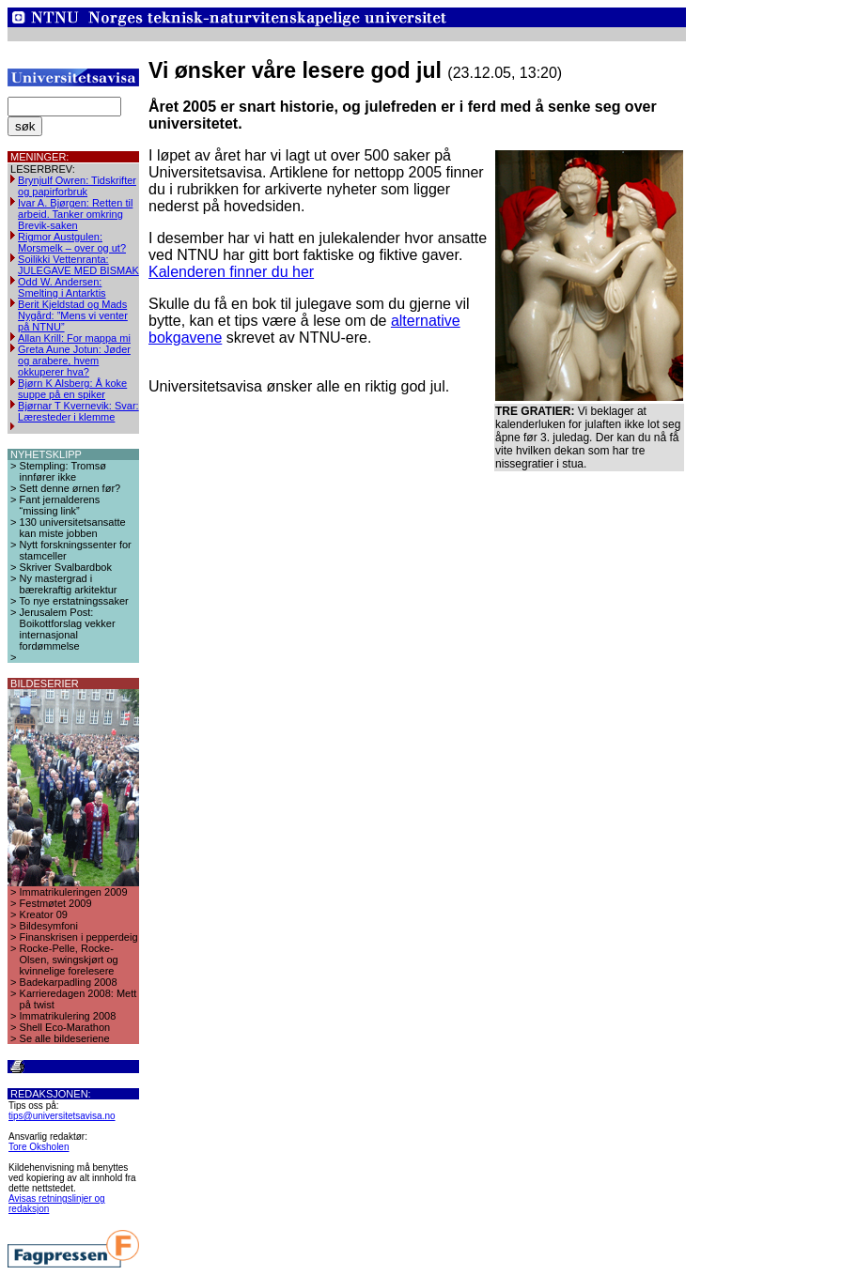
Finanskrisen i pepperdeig (79, 937)
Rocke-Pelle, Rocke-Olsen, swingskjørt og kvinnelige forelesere (69, 959)
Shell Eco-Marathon (65, 1027)
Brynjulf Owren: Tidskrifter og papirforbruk (77, 186)
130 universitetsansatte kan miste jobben (73, 527)
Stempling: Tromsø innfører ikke (63, 471)
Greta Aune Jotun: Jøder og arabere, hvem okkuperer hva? (74, 360)
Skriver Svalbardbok (66, 567)
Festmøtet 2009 (56, 903)
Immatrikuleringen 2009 (74, 892)
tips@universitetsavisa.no (62, 1116)
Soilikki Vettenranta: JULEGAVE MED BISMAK (78, 264)
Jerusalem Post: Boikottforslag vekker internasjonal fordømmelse (68, 629)
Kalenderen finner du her (231, 272)
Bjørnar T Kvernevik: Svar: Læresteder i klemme (78, 411)
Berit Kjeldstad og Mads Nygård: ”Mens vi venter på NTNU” (73, 315)
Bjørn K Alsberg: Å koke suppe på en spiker (72, 388)
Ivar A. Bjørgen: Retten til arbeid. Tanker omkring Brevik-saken (75, 214)
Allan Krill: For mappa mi (74, 338)
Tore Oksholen (38, 1147)
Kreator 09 (44, 914)
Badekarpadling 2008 (68, 982)
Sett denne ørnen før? (70, 488)
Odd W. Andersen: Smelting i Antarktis (62, 287)
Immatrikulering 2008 (68, 1016)
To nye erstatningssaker (74, 601)
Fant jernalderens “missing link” (60, 505)
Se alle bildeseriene (65, 1038)
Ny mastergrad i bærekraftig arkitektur (68, 584)
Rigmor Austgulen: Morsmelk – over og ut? (72, 242)
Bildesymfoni (49, 925)
